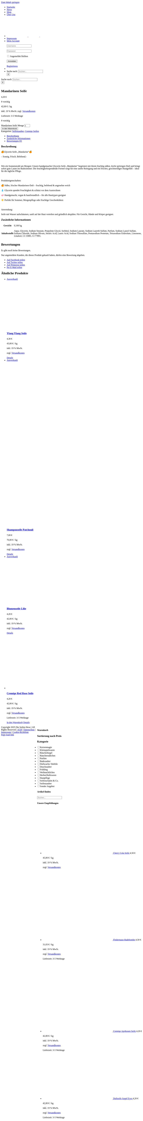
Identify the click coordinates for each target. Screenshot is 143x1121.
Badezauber (45, 761)
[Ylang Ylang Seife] (74, 303)
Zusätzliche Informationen (18, 138)
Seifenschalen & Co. (49, 781)
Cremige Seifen (32, 131)
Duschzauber (46, 767)
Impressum (6, 732)
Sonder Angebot (47, 786)
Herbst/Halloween (48, 775)
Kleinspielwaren (47, 750)
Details (10, 358)
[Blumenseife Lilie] (74, 579)
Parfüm (43, 758)
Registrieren (12, 66)
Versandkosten (28, 111)
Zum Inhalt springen (10, 2)
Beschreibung (13, 136)
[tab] (74, 136)
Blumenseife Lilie (16, 608)
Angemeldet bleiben (17, 56)
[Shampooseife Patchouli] (74, 442)
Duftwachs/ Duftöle (49, 764)
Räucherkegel (46, 753)
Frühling (44, 769)
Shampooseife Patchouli (20, 529)
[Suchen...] (30, 71)
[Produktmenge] (27, 125)
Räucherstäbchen (47, 755)
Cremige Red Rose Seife (20, 693)
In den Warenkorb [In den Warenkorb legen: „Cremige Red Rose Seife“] (15, 722)
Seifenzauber (18, 131)
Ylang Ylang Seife (17, 333)
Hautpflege (45, 778)
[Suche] (8, 74)
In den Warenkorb (9, 129)
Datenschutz (29, 730)
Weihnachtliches (47, 772)
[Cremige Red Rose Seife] (74, 661)
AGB (19, 730)
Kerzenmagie (46, 747)
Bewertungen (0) (14, 141)
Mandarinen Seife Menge (12, 125)
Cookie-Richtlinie (21, 732)
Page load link (7, 735)
